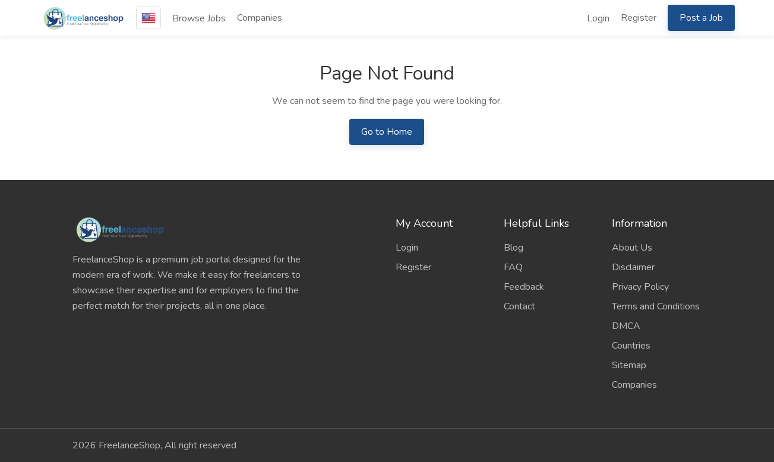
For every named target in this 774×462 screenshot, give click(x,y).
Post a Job (701, 17)
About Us (632, 247)
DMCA (626, 326)
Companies (259, 17)
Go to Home (386, 131)
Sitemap (629, 365)
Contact (519, 306)
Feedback (524, 286)
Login (598, 18)
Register (638, 17)
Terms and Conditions (656, 306)
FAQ (513, 267)
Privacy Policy (640, 286)
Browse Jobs (199, 18)
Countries (631, 345)
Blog (513, 247)
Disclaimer (633, 267)
